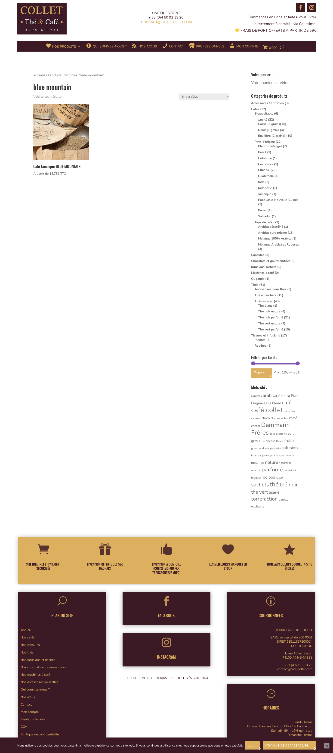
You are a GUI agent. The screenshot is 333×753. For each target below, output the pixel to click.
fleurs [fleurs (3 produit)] (279, 441)
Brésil (262, 152)
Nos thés (27, 652)
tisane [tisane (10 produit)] (274, 492)
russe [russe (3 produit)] (279, 477)
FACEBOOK (166, 615)
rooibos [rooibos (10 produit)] (268, 477)
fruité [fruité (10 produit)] (289, 440)
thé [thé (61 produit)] (274, 484)
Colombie (265, 158)
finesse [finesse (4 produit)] (270, 441)
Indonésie (265, 188)
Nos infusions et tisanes (38, 660)
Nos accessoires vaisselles (39, 682)
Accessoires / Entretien (267, 103)
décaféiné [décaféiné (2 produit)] (281, 434)
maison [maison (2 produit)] (280, 455)
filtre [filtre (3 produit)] (262, 441)
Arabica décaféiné (270, 226)
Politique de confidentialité (40, 734)
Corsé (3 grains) (269, 124)
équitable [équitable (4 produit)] (257, 506)
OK (250, 745)
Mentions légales (33, 719)
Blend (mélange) (270, 146)
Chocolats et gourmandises (270, 261)
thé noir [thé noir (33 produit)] (289, 484)
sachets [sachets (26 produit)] (260, 484)
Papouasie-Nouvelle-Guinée (278, 200)
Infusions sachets (263, 267)
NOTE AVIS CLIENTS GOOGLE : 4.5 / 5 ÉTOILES (289, 566)
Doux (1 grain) (268, 130)
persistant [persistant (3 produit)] (290, 470)
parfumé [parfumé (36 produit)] (272, 469)
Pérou (262, 210)
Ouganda (257, 279)
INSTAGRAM (166, 657)
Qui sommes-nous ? (35, 689)
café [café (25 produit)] (287, 402)
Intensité (261, 119)
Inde (261, 182)
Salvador (264, 216)
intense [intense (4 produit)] (256, 455)
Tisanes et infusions (265, 335)
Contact (26, 704)
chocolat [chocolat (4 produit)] (267, 418)
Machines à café (262, 273)
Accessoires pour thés (270, 289)
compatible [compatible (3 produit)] (281, 418)
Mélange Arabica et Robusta (278, 244)
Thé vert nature (269, 323)
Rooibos (260, 345)
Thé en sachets (265, 295)
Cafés (255, 109)
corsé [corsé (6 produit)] (293, 418)
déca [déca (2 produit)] (272, 434)
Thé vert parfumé (270, 329)
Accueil (39, 75)
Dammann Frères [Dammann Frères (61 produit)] (270, 429)
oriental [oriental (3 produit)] (256, 470)
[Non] (327, 746)
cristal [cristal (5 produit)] (255, 426)
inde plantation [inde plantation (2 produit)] (273, 448)
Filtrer (259, 373)
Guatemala (266, 176)
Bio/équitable (264, 113)
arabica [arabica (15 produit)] (270, 395)
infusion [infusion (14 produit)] (290, 448)
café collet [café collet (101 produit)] (267, 409)
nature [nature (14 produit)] (271, 462)
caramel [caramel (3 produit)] (256, 418)
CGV (24, 727)
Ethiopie (264, 170)
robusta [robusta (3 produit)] (256, 477)
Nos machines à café (35, 674)
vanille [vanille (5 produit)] (283, 499)
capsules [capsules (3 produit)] (289, 411)
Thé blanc (265, 305)
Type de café (263, 222)
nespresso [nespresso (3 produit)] (285, 463)
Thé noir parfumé (270, 317)
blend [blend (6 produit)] (276, 403)
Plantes (260, 340)
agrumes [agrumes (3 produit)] (256, 396)
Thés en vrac (264, 301)
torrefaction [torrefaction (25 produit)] (264, 498)
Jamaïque (264, 194)
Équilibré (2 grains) (271, 136)
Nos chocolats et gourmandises (43, 667)
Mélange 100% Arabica (274, 238)
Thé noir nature (269, 311)
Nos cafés (28, 637)
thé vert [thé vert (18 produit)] (259, 492)
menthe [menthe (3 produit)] (289, 455)
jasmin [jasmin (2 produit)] (265, 455)
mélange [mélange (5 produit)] (257, 463)
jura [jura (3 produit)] (272, 455)
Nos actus (28, 697)
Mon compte (30, 712)
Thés (254, 285)
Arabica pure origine (272, 232)
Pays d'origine (265, 142)
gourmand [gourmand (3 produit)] (257, 448)
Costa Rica (265, 164)
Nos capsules (30, 645)
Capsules (257, 255)
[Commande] (204, 96)
